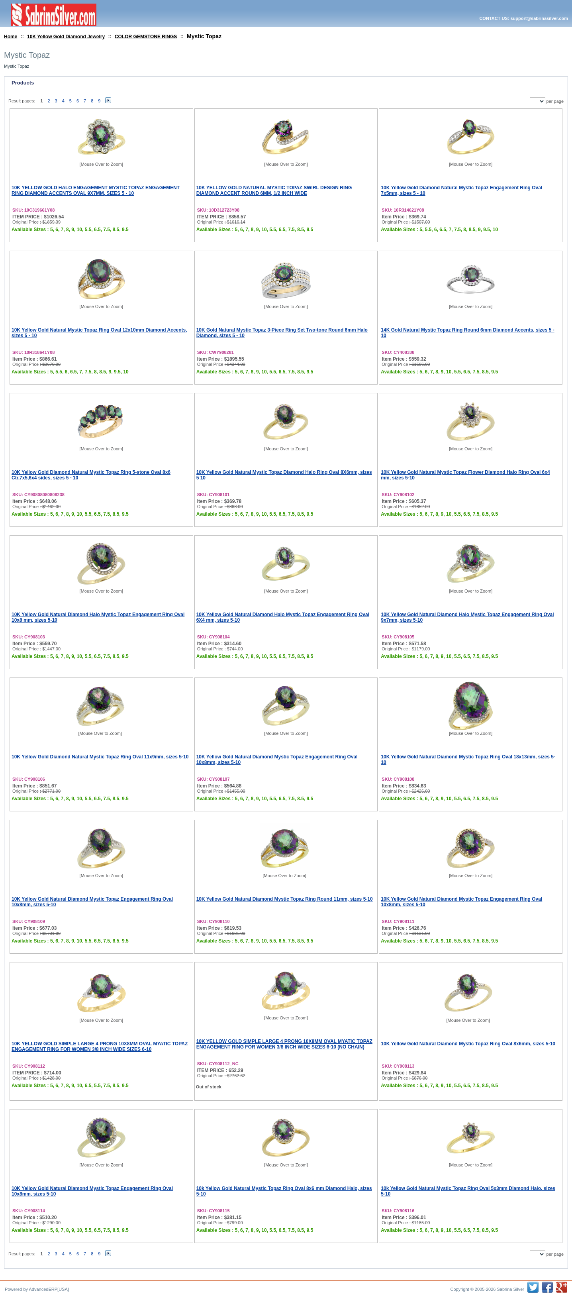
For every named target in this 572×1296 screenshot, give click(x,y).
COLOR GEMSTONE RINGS (146, 36)
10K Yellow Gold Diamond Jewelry (66, 36)
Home (10, 36)
